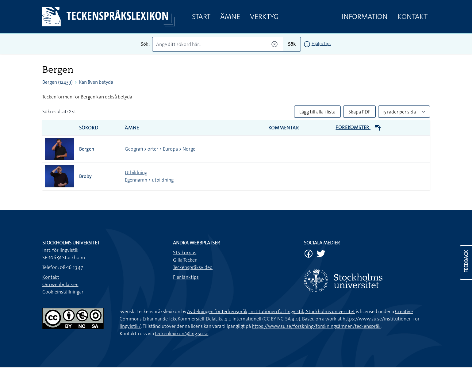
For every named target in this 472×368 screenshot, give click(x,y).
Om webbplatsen (60, 284)
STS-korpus (184, 252)
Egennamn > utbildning (149, 180)
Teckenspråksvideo (193, 267)
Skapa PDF (359, 112)
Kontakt (412, 16)
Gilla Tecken (185, 260)
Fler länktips (186, 277)
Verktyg (264, 16)
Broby (85, 176)
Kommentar (283, 128)
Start (201, 16)
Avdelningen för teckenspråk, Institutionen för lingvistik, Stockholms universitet (271, 311)
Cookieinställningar (62, 292)
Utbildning (136, 172)
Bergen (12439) (57, 82)
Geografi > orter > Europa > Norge (160, 149)
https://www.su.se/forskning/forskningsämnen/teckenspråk (316, 326)
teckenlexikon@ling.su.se (181, 333)
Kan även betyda (96, 82)
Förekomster (359, 127)
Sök (292, 44)
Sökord (88, 128)
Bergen (86, 149)
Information (365, 16)
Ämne (230, 16)
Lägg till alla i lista (317, 112)
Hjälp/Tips (321, 43)
